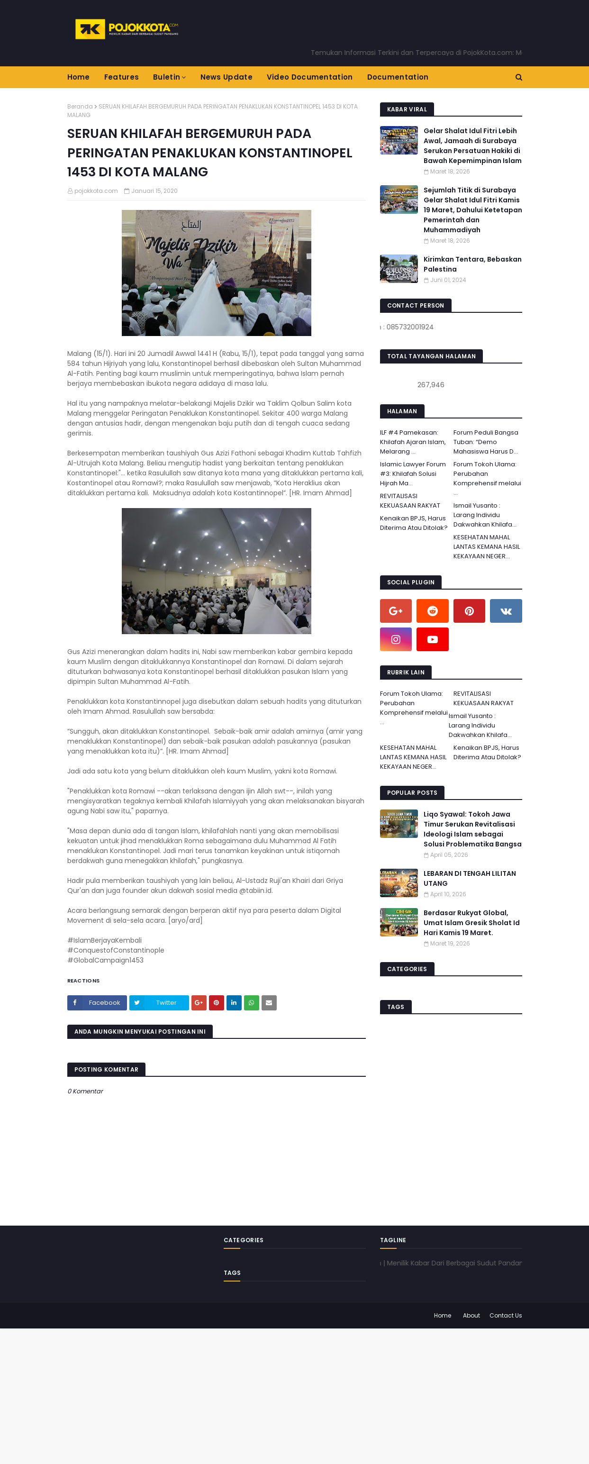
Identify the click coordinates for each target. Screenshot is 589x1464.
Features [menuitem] (121, 77)
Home (442, 1315)
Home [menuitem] (78, 77)
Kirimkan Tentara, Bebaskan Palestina (473, 264)
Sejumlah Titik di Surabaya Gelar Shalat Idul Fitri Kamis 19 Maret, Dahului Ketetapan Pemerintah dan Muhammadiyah (473, 210)
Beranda (80, 106)
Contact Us (505, 1315)
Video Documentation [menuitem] (310, 77)
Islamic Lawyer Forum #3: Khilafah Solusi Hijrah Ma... (413, 474)
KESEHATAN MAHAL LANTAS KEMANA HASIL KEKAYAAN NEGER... (486, 547)
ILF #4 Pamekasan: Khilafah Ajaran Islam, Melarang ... (413, 442)
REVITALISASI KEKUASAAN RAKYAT (410, 500)
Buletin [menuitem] (166, 77)
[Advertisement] (284, 1394)
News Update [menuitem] (226, 77)
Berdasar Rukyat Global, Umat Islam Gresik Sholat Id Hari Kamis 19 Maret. (472, 922)
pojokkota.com (96, 191)
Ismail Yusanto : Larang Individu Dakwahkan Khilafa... (485, 515)
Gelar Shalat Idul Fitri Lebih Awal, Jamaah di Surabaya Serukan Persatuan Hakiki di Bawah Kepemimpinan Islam (473, 145)
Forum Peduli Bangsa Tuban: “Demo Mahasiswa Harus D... (485, 442)
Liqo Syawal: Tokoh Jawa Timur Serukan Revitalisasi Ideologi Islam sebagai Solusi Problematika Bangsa (473, 829)
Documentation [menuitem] (398, 77)
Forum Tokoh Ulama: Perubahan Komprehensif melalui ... (487, 478)
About (471, 1315)
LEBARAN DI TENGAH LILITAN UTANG (470, 878)
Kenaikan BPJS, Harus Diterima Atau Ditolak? (414, 523)
